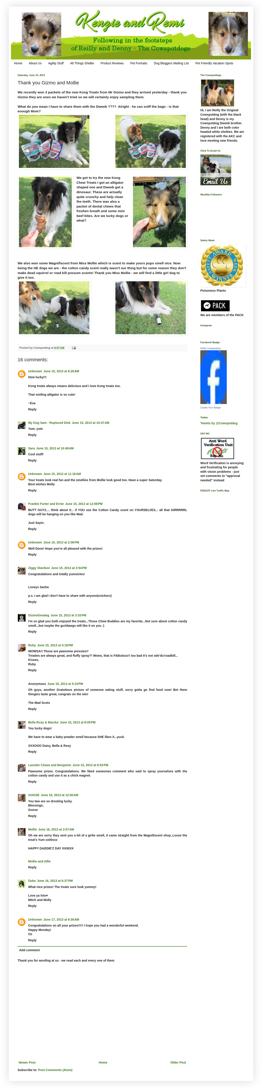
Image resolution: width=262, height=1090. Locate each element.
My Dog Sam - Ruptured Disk (49, 423)
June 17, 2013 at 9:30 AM (61, 919)
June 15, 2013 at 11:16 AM (62, 474)
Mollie (32, 829)
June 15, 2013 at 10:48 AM (55, 448)
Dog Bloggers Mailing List (171, 63)
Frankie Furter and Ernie (46, 504)
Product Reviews (112, 63)
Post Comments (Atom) (55, 1070)
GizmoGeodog (38, 615)
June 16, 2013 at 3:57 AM (56, 829)
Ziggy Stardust (39, 568)
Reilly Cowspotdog (210, 348)
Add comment (29, 950)
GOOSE (33, 795)
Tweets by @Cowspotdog (219, 423)
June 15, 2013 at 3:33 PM (68, 615)
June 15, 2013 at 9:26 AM (61, 371)
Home (18, 63)
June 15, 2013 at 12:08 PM (84, 504)
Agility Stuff (56, 63)
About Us (35, 63)
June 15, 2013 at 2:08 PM (61, 542)
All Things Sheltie (82, 63)
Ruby (32, 645)
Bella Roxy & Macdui (43, 722)
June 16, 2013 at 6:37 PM (55, 880)
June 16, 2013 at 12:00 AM (59, 795)
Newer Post (27, 1062)
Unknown (35, 371)
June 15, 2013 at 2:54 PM (69, 568)
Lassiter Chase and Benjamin (49, 765)
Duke (32, 880)
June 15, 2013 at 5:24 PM (65, 684)
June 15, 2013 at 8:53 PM (90, 765)
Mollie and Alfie (39, 861)
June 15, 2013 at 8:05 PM (78, 722)
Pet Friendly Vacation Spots (214, 63)
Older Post (178, 1062)
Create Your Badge (210, 407)
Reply (32, 409)
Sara (31, 448)
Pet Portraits (138, 63)
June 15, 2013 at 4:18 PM (55, 645)
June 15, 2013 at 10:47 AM (90, 423)
